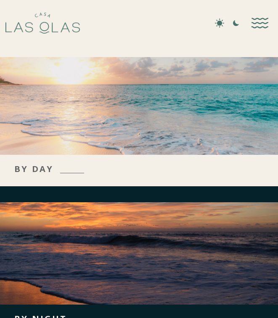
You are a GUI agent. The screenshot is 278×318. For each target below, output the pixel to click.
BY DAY (33, 169)
